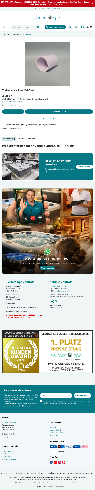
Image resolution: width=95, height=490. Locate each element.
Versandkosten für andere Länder (13, 101)
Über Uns (53, 427)
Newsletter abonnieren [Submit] (83, 395)
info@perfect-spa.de (62, 291)
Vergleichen (31, 124)
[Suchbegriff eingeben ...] (22, 27)
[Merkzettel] (70, 27)
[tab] (9, 139)
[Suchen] (37, 27)
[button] (92, 3)
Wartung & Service (56, 430)
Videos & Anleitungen (9, 459)
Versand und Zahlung (57, 433)
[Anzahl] (13, 111)
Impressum (4, 473)
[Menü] (4, 27)
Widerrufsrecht (45, 473)
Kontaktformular (7, 438)
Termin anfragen (47, 268)
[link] (51, 462)
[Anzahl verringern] (4, 111)
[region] (47, 64)
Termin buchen (88, 473)
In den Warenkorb (59, 111)
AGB (46, 403)
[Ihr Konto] (76, 27)
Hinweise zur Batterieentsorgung (63, 473)
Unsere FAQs (54, 435)
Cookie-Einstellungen (31, 473)
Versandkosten (43, 477)
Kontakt (79, 473)
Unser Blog (6, 456)
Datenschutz (18, 473)
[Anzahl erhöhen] (22, 111)
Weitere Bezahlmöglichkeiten (47, 119)
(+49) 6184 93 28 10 (53, 9)
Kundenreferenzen (8, 454)
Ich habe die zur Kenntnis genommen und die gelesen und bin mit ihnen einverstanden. (66, 402)
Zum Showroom (84, 167)
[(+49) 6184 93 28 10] (55, 27)
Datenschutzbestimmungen (61, 401)
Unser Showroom (8, 451)
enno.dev (61, 486)
